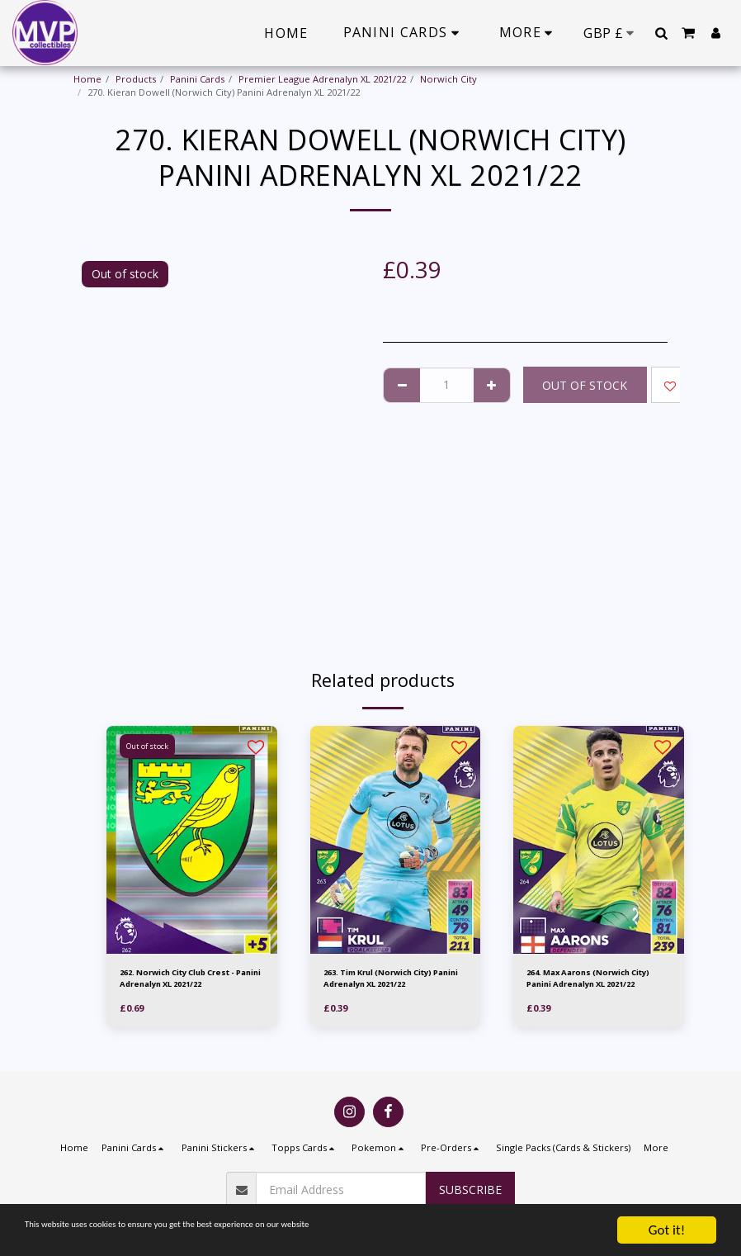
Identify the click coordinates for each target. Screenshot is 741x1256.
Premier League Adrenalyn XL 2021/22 (322, 79)
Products (136, 79)
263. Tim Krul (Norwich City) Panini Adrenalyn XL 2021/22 (391, 980)
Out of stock (584, 385)
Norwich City (448, 79)
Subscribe (470, 1189)
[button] (661, 33)
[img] (191, 840)
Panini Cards (197, 79)
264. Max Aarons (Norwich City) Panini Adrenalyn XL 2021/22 (589, 981)
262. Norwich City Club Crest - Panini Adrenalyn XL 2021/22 (190, 980)
